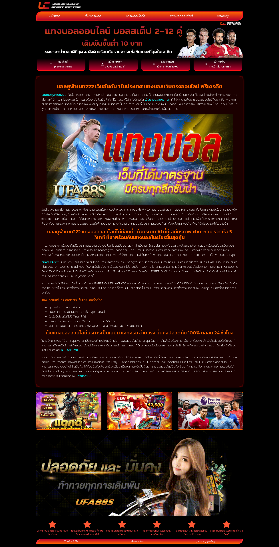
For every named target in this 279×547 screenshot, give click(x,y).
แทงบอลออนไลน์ (181, 15)
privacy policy (205, 544)
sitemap (223, 15)
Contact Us (71, 544)
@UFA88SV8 (69, 351)
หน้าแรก (54, 15)
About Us (137, 544)
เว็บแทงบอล (93, 15)
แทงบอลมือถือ (135, 15)
